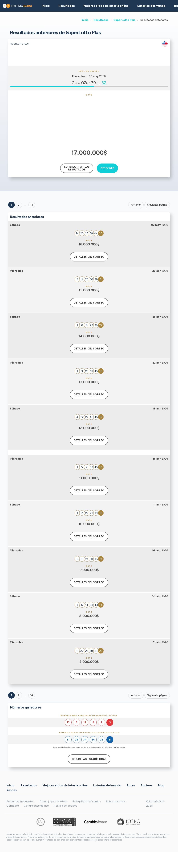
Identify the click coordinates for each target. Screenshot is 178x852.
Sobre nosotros (116, 801)
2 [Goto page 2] (18, 204)
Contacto (12, 805)
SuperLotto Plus (124, 20)
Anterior (136, 204)
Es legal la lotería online (86, 801)
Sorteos (146, 785)
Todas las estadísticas (89, 759)
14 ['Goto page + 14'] (31, 204)
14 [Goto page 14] (31, 695)
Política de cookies (65, 805)
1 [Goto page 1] (11, 204)
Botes (131, 785)
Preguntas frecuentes (20, 801)
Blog (161, 785)
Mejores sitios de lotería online (106, 6)
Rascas (11, 790)
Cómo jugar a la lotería (53, 801)
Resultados (101, 20)
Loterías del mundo (151, 6)
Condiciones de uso (36, 805)
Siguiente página (157, 204)
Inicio (85, 20)
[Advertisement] (89, 122)
